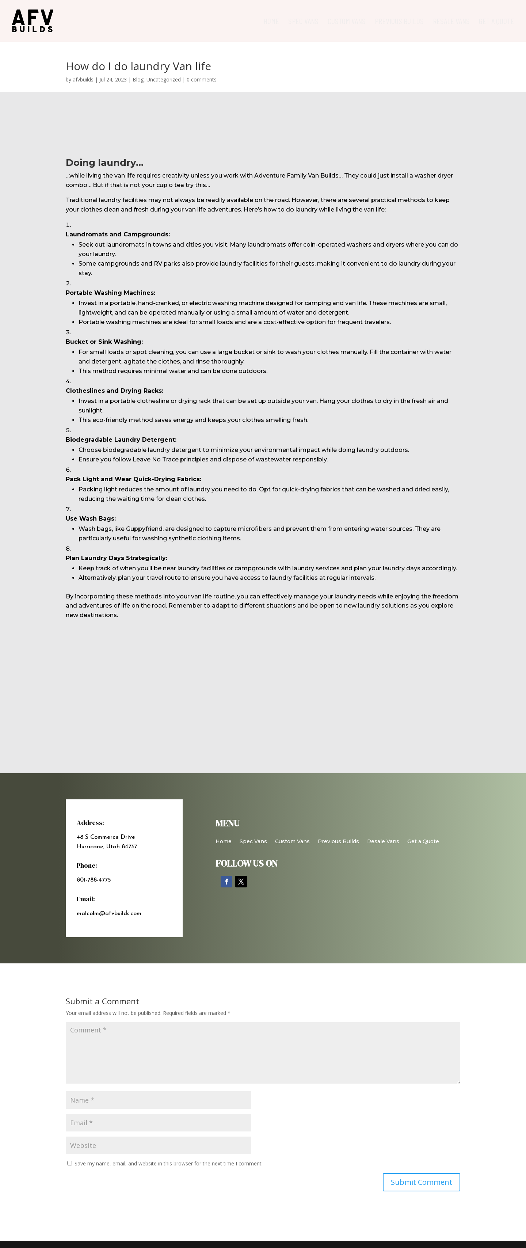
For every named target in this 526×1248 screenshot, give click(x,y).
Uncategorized (163, 79)
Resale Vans (451, 22)
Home (271, 22)
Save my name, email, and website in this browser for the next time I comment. (169, 1163)
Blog (138, 79)
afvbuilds (83, 79)
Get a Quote (496, 22)
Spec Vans (303, 22)
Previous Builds (399, 22)
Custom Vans (347, 22)
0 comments (202, 79)
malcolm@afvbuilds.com (109, 914)
